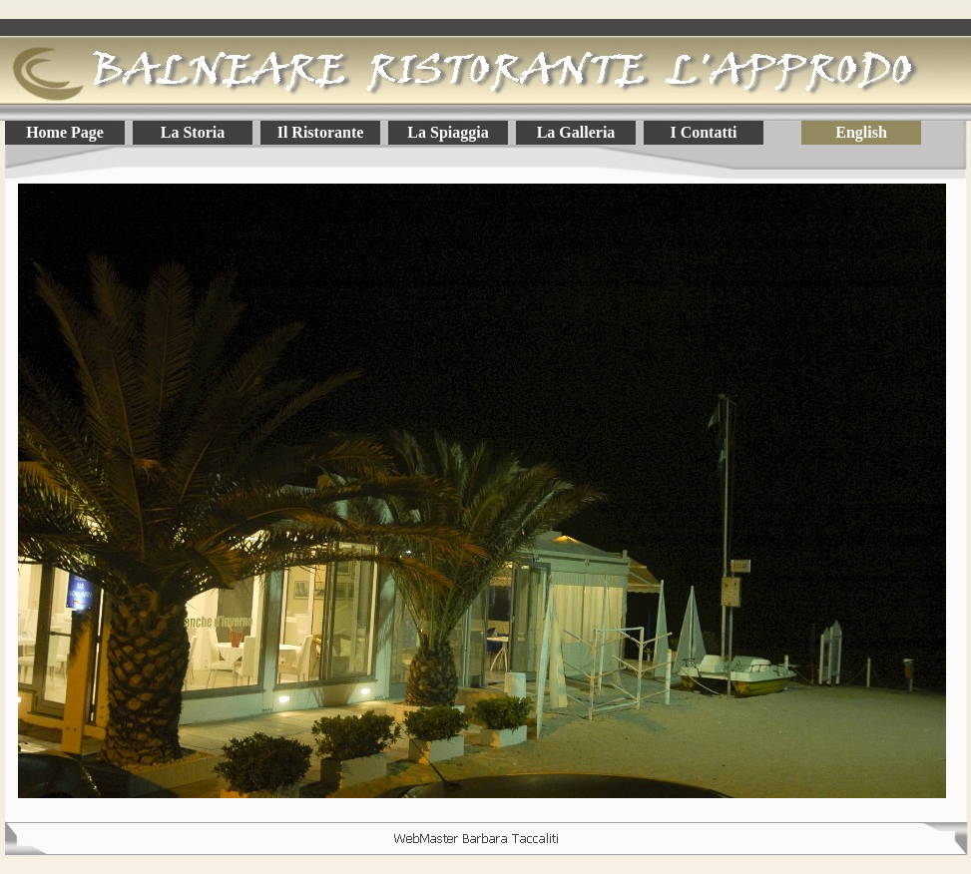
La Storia (193, 132)
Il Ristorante (320, 132)
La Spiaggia (447, 132)
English (861, 132)
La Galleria (576, 132)
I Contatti (703, 132)
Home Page (65, 132)
